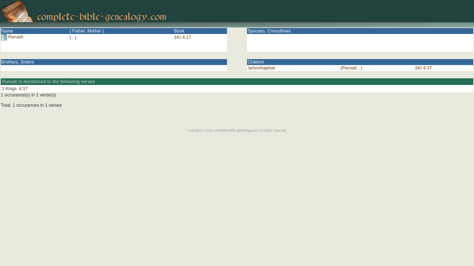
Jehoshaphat (261, 68)
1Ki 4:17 (182, 37)
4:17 (23, 88)
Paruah (12, 37)
